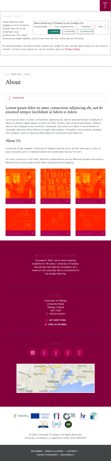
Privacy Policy (72, 49)
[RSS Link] (79, 352)
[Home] (6, 74)
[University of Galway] (14, 61)
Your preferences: (64, 26)
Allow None (69, 31)
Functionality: (41, 26)
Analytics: (86, 26)
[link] (31, 416)
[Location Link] (55, 390)
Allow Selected (86, 31)
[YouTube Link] (56, 352)
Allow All (55, 31)
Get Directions (57, 320)
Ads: (100, 26)
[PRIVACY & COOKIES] (55, 451)
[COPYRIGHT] (73, 451)
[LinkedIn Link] (68, 352)
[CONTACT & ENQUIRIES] (48, 455)
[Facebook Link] (44, 352)
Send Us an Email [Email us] (57, 324)
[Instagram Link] (32, 352)
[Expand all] (55, 98)
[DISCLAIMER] (38, 451)
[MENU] (105, 5)
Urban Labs (16, 74)
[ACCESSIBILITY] (67, 455)
